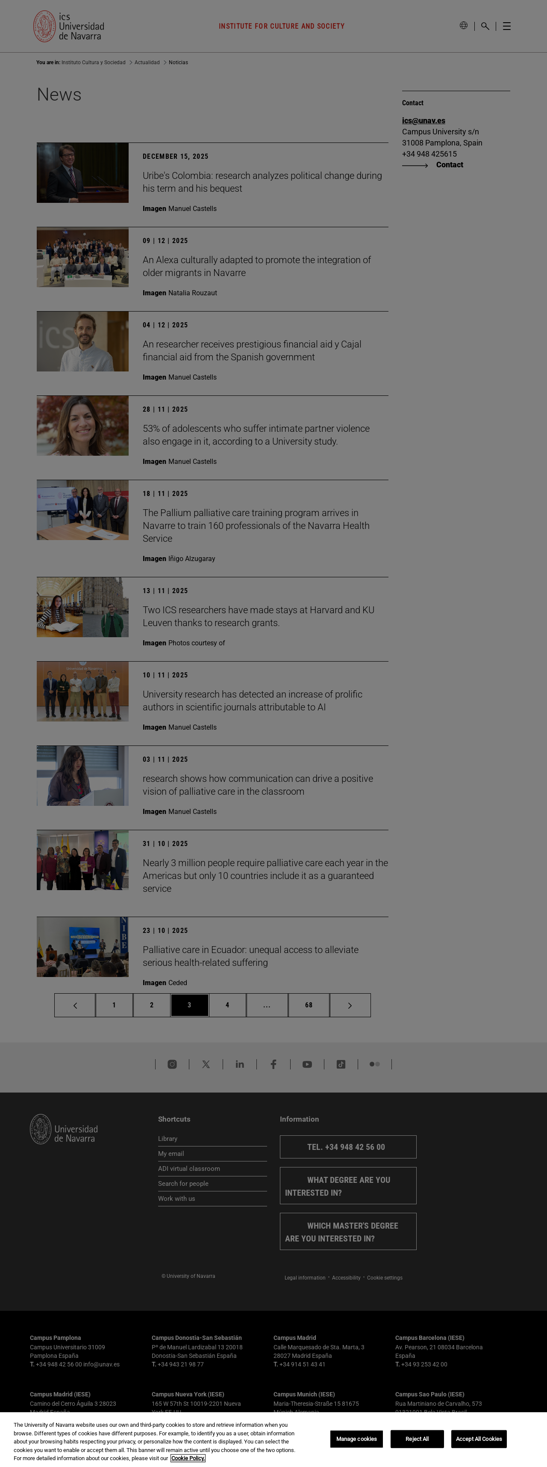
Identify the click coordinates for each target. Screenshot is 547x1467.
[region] (273, 1439)
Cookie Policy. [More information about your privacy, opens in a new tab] (188, 1458)
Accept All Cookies (479, 1439)
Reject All (417, 1439)
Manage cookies (356, 1439)
